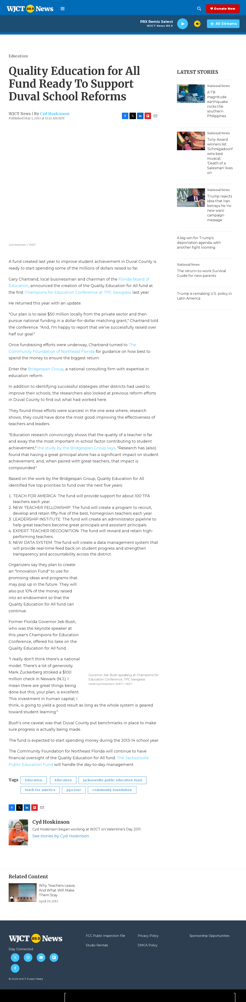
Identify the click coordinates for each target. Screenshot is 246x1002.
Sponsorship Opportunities (209, 936)
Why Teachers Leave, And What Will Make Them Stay (57, 890)
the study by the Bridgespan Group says (76, 448)
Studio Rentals (97, 945)
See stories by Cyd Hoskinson (60, 836)
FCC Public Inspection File (105, 936)
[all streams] (223, 23)
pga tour (73, 790)
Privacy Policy (148, 936)
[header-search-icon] (199, 9)
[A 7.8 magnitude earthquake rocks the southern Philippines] (191, 93)
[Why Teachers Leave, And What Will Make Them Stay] (23, 892)
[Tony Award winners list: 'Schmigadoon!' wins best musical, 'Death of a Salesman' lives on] (191, 141)
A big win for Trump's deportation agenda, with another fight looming (199, 242)
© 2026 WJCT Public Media (26, 978)
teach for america (40, 790)
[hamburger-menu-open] (62, 8)
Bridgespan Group (45, 369)
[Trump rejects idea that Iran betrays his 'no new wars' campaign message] (191, 197)
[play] (182, 23)
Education (18, 56)
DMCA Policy (148, 945)
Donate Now (224, 8)
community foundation (112, 790)
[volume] (197, 24)
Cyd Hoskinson (54, 113)
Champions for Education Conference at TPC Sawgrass (78, 292)
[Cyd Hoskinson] (18, 832)
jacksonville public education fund (112, 780)
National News (218, 86)
